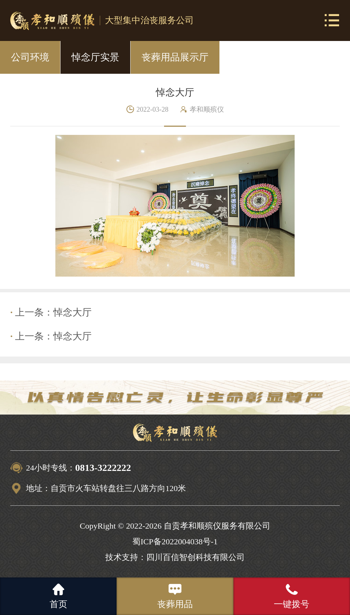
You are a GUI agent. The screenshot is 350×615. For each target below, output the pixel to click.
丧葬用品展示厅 (175, 57)
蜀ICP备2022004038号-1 (174, 541)
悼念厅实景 (95, 57)
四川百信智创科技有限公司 (195, 557)
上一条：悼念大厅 (51, 312)
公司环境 (30, 57)
